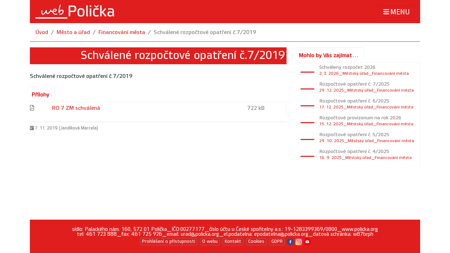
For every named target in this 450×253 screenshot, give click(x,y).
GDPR (277, 241)
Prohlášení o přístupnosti (168, 241)
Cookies (256, 241)
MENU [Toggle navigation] (396, 11)
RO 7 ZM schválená (76, 108)
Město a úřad (73, 32)
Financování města (121, 32)
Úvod (42, 32)
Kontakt (233, 241)
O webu (210, 241)
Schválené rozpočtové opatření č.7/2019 (205, 32)
